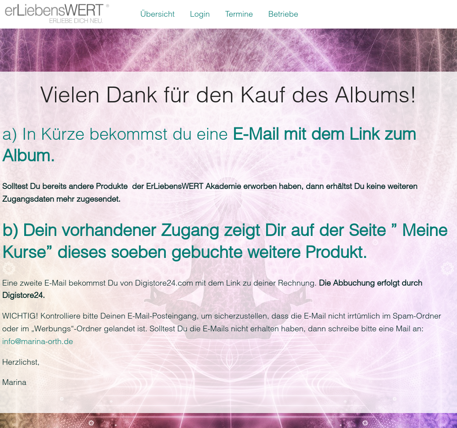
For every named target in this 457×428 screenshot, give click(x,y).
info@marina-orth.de (37, 341)
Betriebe (283, 14)
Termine (239, 14)
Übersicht (157, 14)
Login (200, 14)
